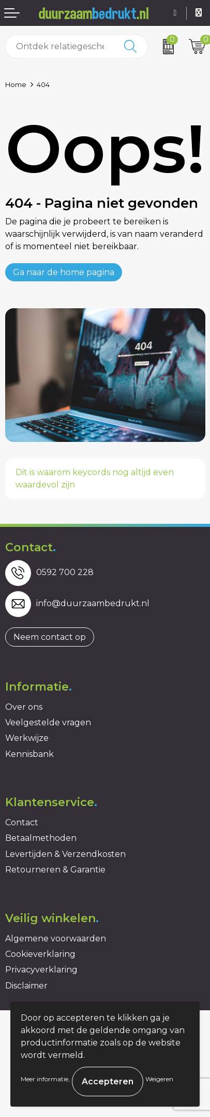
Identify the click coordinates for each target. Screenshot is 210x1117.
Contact (21, 822)
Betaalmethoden (41, 838)
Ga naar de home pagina (63, 272)
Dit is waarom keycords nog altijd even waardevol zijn (95, 478)
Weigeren (159, 1079)
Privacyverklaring (41, 970)
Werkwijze (27, 738)
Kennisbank (29, 754)
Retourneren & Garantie (55, 870)
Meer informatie (44, 1079)
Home (15, 84)
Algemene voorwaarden (55, 938)
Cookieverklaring (40, 954)
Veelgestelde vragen (48, 722)
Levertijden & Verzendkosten (65, 854)
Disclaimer (26, 986)
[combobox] (60, 46)
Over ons (23, 707)
